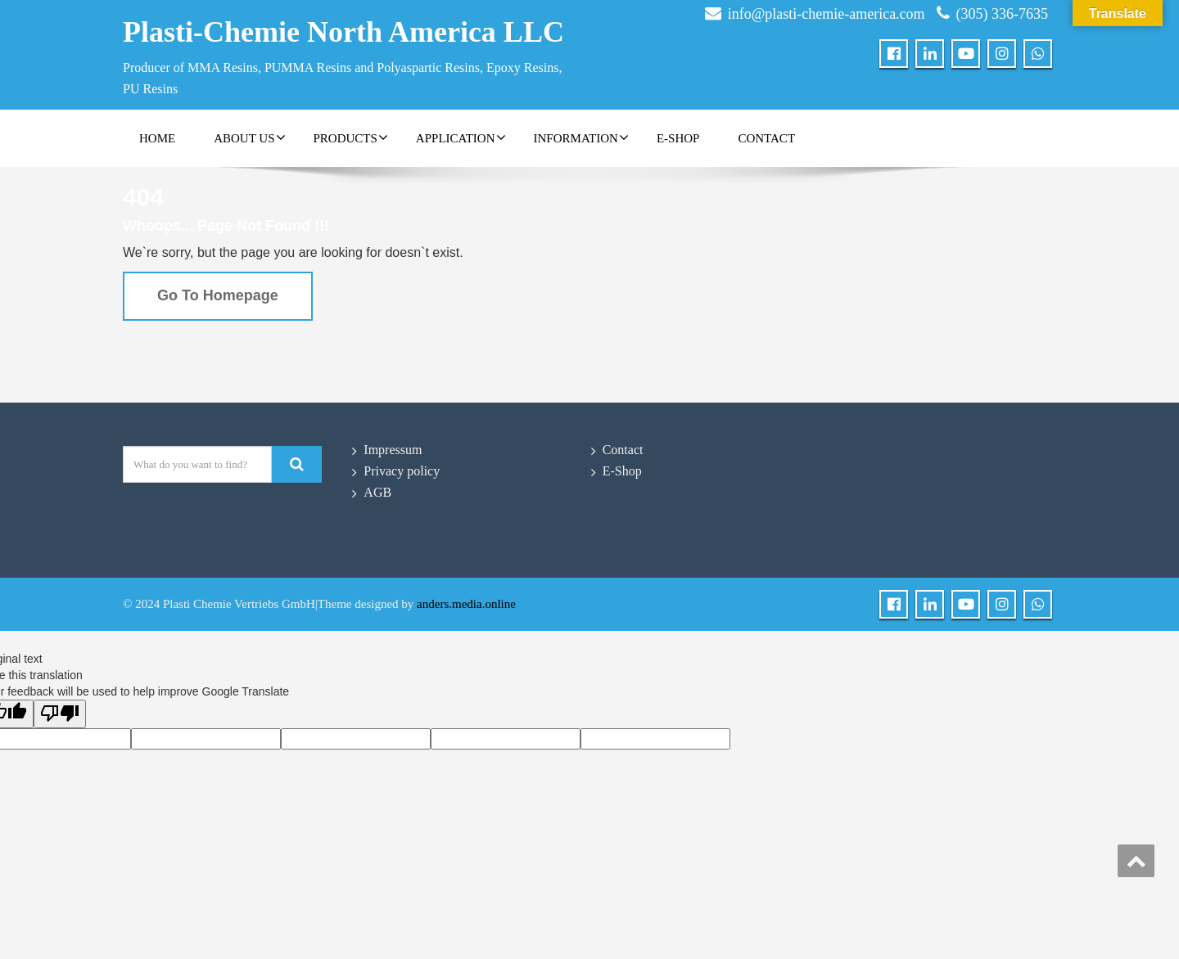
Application (461, 137)
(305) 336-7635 (1002, 14)
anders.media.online (466, 603)
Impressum (393, 450)
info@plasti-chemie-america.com (826, 14)
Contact (766, 138)
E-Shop (678, 138)
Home (157, 138)
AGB (377, 492)
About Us (249, 137)
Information (581, 137)
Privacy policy (402, 471)
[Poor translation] (60, 714)
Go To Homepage (217, 295)
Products (351, 137)
